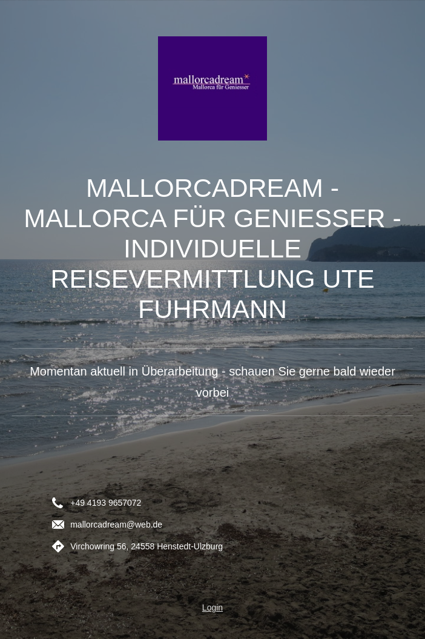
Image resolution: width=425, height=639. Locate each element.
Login (212, 607)
